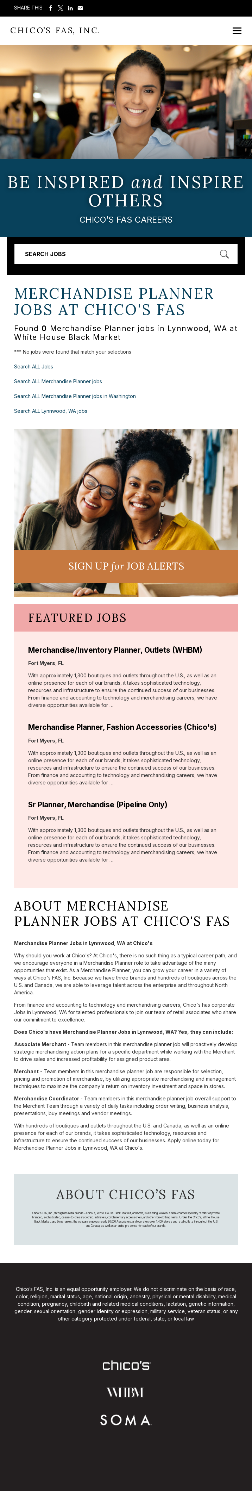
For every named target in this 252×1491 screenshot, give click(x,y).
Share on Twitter (60, 8)
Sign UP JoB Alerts (126, 566)
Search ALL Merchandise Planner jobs (58, 381)
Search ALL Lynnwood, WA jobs (50, 411)
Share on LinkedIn (70, 8)
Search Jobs (45, 253)
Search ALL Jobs (33, 366)
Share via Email (80, 8)
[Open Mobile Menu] (237, 30)
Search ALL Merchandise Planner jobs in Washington (75, 396)
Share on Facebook (51, 8)
